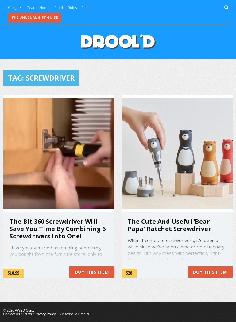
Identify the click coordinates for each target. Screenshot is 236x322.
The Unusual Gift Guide (34, 17)
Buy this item (92, 272)
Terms (27, 314)
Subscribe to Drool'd (74, 314)
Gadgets (14, 7)
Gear (30, 7)
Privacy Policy (45, 314)
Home (45, 7)
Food (59, 7)
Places (87, 7)
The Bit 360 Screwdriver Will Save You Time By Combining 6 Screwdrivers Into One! (58, 228)
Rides (72, 7)
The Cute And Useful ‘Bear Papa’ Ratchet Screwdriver (169, 225)
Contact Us (11, 314)
